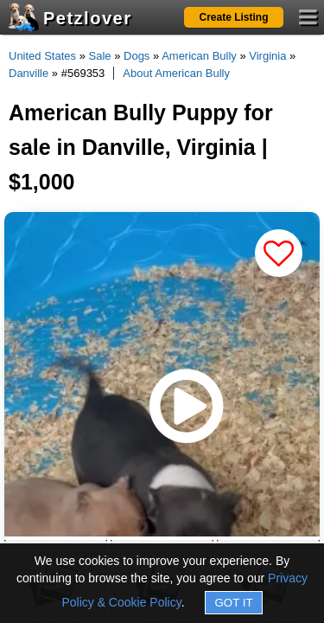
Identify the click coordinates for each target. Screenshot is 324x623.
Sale (100, 55)
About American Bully (176, 73)
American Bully (199, 55)
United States (42, 55)
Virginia (267, 55)
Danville (28, 73)
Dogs (136, 55)
